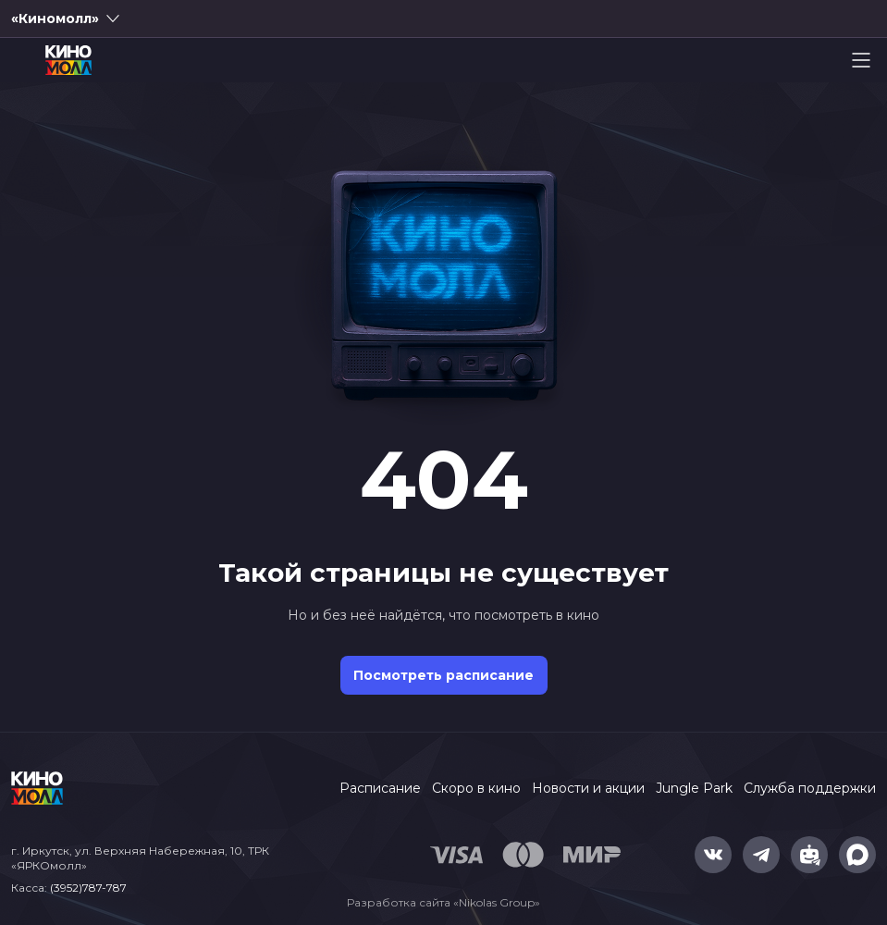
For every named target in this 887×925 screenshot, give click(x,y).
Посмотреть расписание (443, 675)
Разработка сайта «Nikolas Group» (443, 902)
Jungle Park (694, 788)
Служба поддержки (810, 788)
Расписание (380, 788)
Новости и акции (588, 788)
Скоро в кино (476, 788)
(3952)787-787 (88, 887)
